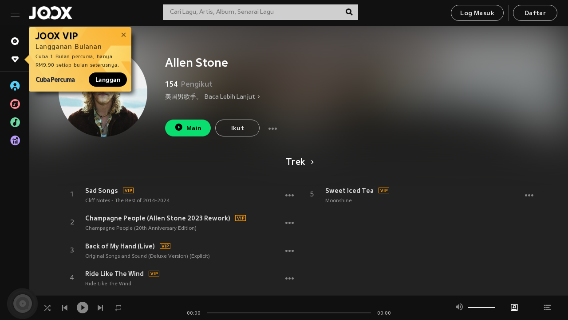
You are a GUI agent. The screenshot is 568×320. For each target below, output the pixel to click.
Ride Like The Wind (114, 273)
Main (187, 127)
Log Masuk (477, 13)
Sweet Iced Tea (349, 190)
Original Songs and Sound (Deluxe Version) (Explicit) (147, 256)
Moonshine (338, 201)
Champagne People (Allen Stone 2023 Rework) (157, 218)
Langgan (107, 79)
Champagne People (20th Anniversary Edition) (141, 228)
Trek (298, 163)
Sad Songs (101, 190)
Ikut (238, 128)
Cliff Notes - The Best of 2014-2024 (127, 201)
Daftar (535, 13)
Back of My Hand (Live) (120, 246)
